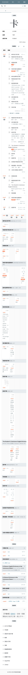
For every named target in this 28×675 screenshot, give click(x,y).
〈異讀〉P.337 (22, 74)
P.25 (24, 171)
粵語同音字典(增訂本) (16, 57)
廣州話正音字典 (15, 54)
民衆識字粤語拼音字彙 (17, 162)
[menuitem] (14, 626)
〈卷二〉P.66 (22, 160)
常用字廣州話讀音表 (16, 69)
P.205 (23, 584)
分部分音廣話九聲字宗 (17, 170)
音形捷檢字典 (14, 97)
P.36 (23, 72)
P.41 (24, 551)
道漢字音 (13, 158)
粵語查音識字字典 (15, 79)
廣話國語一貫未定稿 (16, 165)
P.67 (24, 105)
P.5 (24, 601)
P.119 (24, 593)
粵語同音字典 (14, 101)
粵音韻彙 (13, 193)
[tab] (5, 11)
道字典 (13, 153)
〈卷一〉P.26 (22, 158)
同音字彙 (13, 107)
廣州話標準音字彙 (15, 76)
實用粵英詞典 (14, 83)
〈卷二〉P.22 (22, 209)
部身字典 (13, 132)
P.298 (23, 573)
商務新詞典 (14, 62)
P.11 (24, 167)
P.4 (24, 163)
